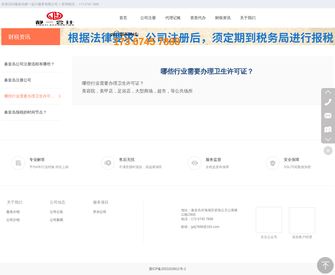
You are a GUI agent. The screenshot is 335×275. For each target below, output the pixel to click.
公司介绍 (13, 220)
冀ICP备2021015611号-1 (167, 269)
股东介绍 (13, 212)
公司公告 (56, 212)
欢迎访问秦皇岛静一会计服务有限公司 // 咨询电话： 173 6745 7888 (50, 4)
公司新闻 (56, 220)
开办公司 (99, 212)
